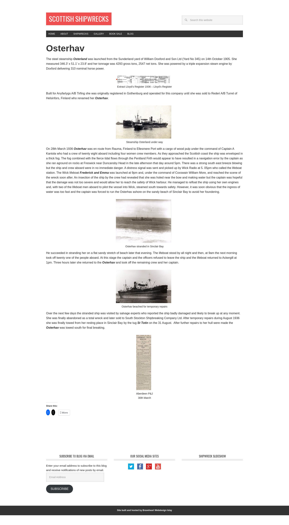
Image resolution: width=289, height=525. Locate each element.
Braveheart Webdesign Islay (157, 520)
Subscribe (59, 498)
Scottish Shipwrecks (70, 24)
